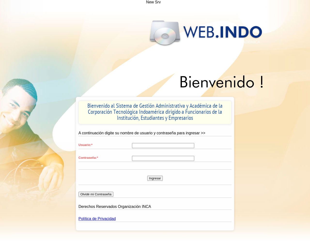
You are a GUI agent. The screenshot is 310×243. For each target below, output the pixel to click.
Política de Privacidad (97, 219)
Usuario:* (85, 145)
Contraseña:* (88, 157)
